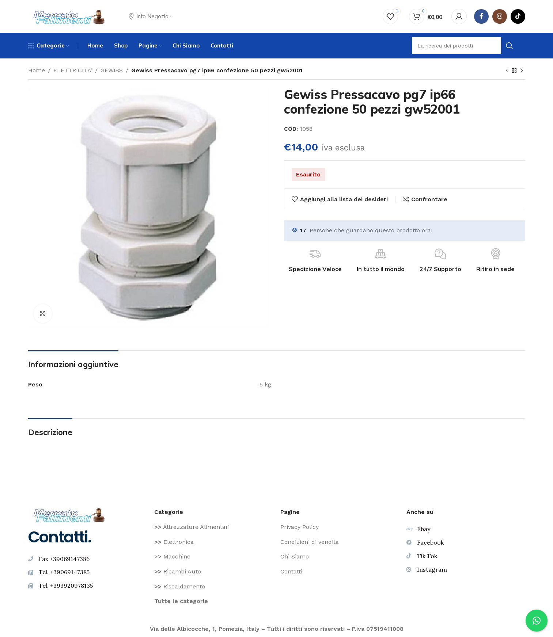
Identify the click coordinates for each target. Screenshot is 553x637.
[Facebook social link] (481, 16)
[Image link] (69, 514)
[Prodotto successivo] (521, 71)
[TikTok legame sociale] (518, 16)
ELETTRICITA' (72, 70)
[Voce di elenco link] (213, 527)
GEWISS (112, 70)
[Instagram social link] (499, 16)
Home (36, 70)
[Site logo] (69, 15)
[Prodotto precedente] (507, 71)
